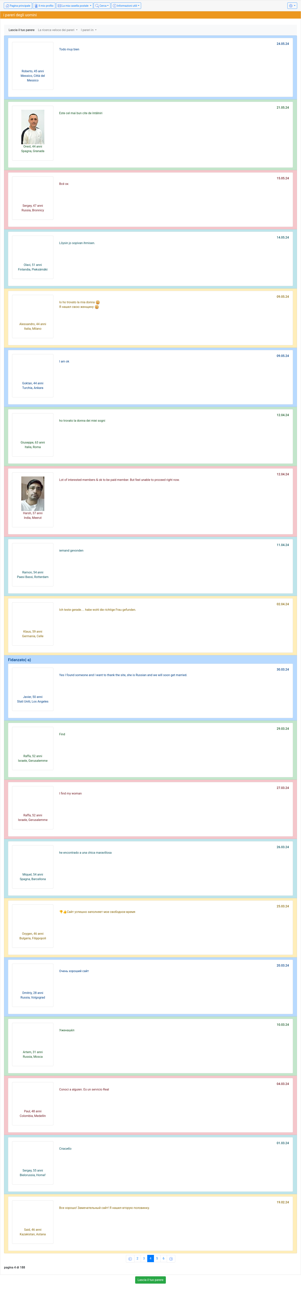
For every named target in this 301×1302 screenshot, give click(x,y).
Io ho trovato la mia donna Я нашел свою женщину (79, 304)
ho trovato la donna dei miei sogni (82, 420)
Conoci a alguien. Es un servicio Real (84, 1089)
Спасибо (65, 1148)
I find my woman (70, 793)
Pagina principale (18, 5)
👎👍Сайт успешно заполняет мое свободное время (97, 912)
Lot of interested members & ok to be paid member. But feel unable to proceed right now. (119, 480)
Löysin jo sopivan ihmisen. (77, 243)
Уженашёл (66, 1030)
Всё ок (64, 184)
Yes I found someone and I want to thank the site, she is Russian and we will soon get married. (123, 675)
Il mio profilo (44, 5)
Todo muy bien (69, 49)
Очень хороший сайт (74, 971)
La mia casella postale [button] (73, 5)
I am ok (64, 361)
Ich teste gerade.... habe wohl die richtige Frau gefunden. (97, 610)
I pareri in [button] (87, 30)
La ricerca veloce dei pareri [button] (56, 30)
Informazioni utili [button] (125, 5)
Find (62, 734)
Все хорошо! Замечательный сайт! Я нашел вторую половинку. (104, 1208)
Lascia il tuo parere (22, 30)
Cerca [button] (101, 5)
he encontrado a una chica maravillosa (85, 852)
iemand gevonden (71, 550)
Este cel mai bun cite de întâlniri (80, 113)
